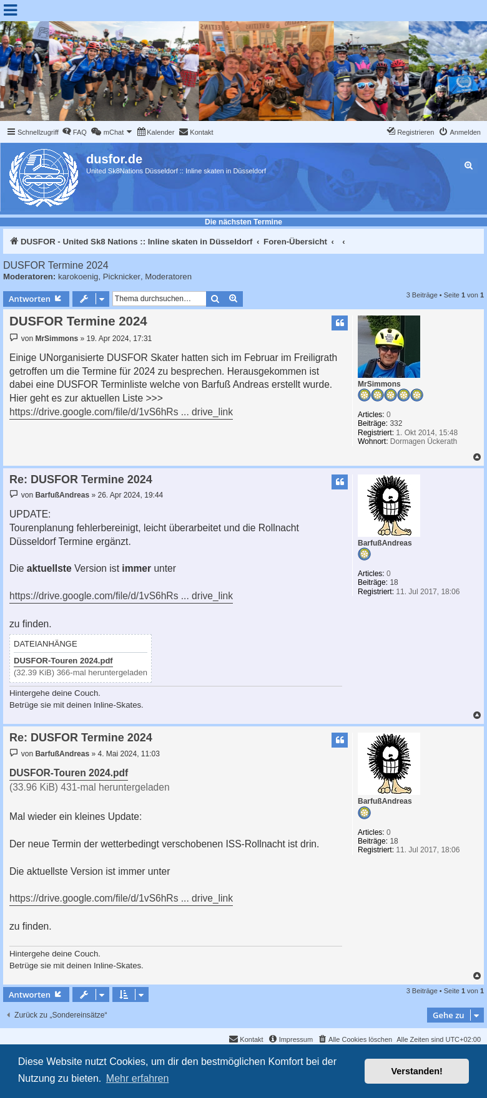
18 (394, 582)
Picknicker (121, 276)
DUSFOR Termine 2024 (56, 265)
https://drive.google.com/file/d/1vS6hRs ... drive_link (121, 412)
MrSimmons (379, 384)
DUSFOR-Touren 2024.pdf (63, 660)
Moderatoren (168, 276)
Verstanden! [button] (417, 1071)
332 (396, 423)
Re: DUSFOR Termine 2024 (80, 479)
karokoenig (78, 276)
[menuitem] (74, 132)
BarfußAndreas (385, 543)
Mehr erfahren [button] (137, 1078)
